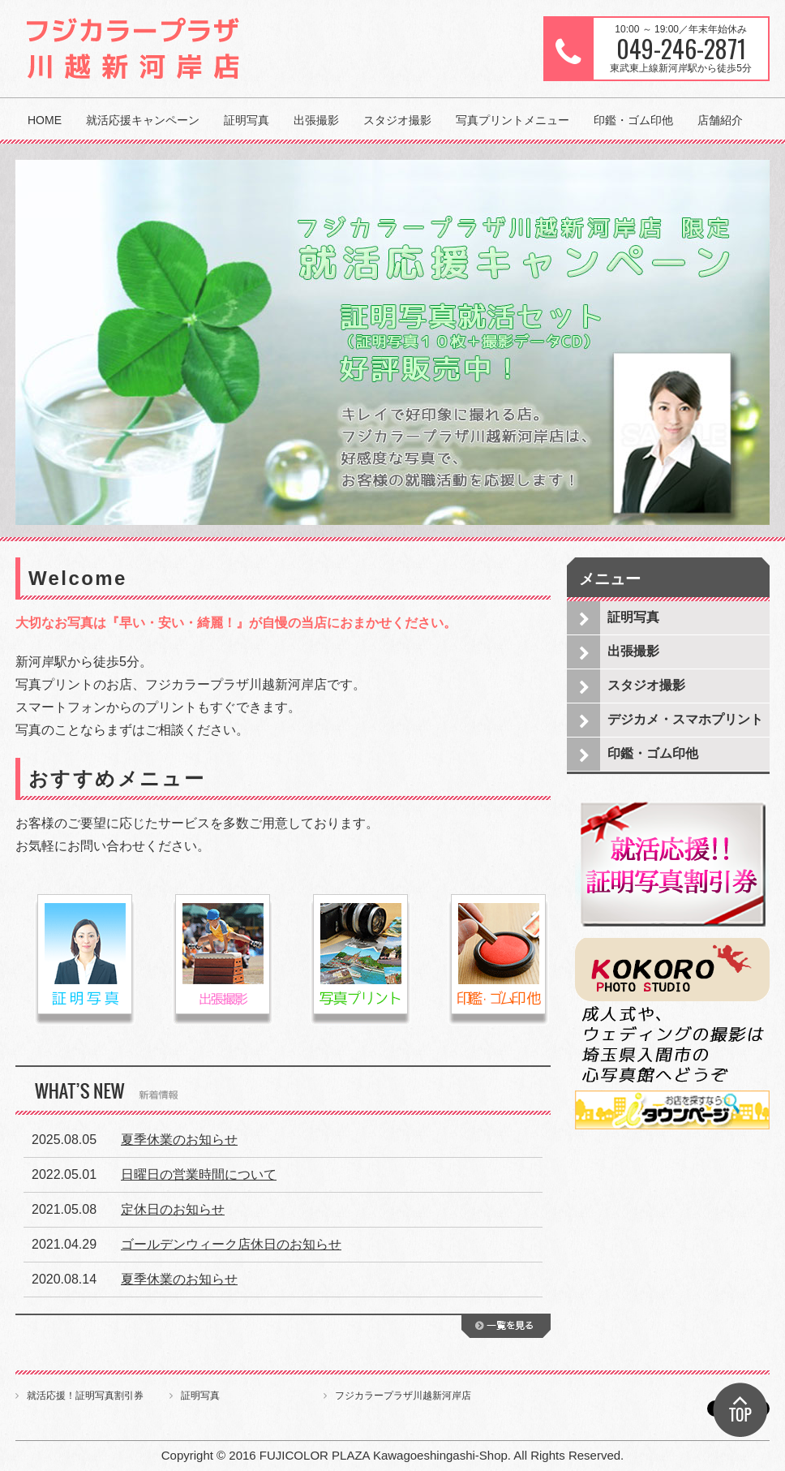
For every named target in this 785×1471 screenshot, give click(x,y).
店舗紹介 (720, 120)
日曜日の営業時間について (199, 1174)
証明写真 (246, 120)
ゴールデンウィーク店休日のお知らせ (231, 1244)
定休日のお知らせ (173, 1209)
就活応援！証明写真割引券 (85, 1395)
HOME (45, 120)
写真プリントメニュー (512, 120)
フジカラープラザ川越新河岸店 (403, 1395)
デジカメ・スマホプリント (685, 719)
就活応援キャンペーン (142, 120)
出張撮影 (316, 120)
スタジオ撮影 (397, 120)
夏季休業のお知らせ (179, 1139)
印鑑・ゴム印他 (633, 120)
